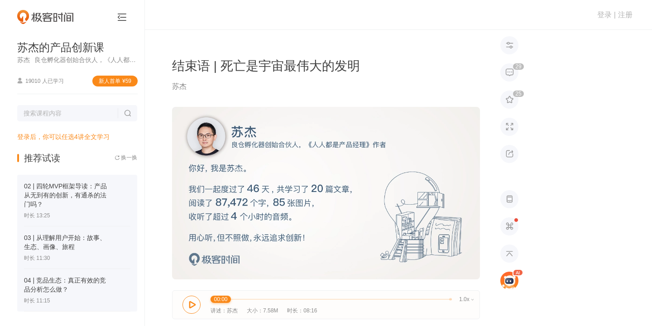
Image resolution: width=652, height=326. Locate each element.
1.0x (466, 299)
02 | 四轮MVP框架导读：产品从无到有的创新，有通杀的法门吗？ (65, 195)
